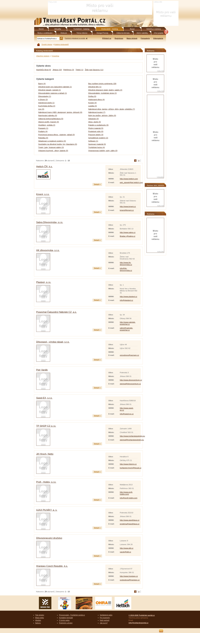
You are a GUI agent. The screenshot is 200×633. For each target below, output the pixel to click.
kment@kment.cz (127, 210)
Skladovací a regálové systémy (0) (52, 141)
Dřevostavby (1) (44, 96)
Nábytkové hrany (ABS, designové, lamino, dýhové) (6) (60, 112)
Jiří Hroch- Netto (44, 454)
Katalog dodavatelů (61, 45)
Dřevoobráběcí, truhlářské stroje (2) (102, 93)
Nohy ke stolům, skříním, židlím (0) (102, 115)
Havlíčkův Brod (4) (43, 70)
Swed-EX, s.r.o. (44, 398)
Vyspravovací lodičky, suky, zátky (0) (103, 151)
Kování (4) (92, 103)
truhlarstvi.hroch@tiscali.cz (130, 468)
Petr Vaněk (42, 370)
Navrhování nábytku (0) (47, 115)
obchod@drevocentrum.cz (130, 384)
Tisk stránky (39, 615)
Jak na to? (104, 623)
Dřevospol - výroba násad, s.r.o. (53, 342)
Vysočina (55, 56)
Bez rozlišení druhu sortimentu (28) (102, 84)
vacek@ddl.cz (125, 552)
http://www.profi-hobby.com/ (126, 493)
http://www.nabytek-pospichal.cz (128, 323)
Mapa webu (39, 618)
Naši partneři (104, 620)
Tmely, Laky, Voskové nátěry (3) (51, 147)
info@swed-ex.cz (127, 414)
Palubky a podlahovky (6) (98, 125)
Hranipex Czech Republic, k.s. (52, 566)
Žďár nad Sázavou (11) (94, 70)
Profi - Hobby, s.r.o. (46, 482)
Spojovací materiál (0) (97, 144)
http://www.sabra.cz (128, 232)
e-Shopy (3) (43, 99)
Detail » (97, 184)
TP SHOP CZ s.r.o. (46, 426)
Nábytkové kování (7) (96, 112)
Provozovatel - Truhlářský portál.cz (72, 615)
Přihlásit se (106, 38)
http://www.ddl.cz (126, 548)
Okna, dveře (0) (94, 122)
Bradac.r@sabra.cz (127, 236)
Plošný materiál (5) (95, 128)
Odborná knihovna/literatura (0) (50, 119)
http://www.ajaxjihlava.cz (129, 520)
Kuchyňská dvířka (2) (46, 106)
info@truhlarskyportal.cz (138, 623)
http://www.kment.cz (128, 206)
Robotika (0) (43, 138)
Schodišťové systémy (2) (98, 138)
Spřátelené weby (106, 615)
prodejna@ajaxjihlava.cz (129, 524)
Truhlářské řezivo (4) (96, 147)
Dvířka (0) (92, 96)
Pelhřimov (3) (68, 70)
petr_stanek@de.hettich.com (131, 182)
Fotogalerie (145, 38)
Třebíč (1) (79, 70)
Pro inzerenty (105, 618)
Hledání (38, 620)
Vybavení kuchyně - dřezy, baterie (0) (53, 151)
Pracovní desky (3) (95, 135)
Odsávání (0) (93, 119)
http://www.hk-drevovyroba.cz (126, 263)
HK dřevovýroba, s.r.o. (48, 250)
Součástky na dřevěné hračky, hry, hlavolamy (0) (57, 144)
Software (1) (93, 141)
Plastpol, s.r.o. (43, 282)
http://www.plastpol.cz (128, 296)
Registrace (119, 38)
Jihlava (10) (57, 70)
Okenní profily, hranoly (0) (48, 122)
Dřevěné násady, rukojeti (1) (49, 90)
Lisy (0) (41, 109)
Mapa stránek (132, 38)
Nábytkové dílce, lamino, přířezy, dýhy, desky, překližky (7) (111, 109)
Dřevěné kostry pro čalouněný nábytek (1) (55, 87)
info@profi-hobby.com (128, 498)
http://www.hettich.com (129, 179)
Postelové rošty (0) (95, 131)
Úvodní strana (47, 45)
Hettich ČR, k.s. (44, 166)
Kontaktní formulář (66, 618)
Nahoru (38, 623)
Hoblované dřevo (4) (96, 99)
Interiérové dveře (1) (46, 103)
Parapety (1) (43, 128)
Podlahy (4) (43, 131)
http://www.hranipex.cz (129, 576)
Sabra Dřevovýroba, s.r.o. (49, 222)
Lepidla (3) (92, 106)
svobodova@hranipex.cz (130, 580)
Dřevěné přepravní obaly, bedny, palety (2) (105, 90)
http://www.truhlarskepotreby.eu (132, 436)
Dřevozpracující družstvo (49, 538)
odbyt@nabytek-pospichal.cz (126, 329)
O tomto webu (64, 620)
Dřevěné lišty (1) (95, 87)
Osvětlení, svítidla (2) (46, 125)
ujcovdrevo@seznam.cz (129, 355)
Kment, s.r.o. (42, 194)
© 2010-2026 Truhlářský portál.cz (142, 615)
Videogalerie (158, 38)
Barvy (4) (42, 84)
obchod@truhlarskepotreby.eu (132, 440)
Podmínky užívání (65, 623)
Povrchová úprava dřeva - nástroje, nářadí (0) (56, 135)
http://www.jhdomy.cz (128, 464)
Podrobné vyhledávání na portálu (75, 38)
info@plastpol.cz (126, 300)
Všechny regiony (43, 56)
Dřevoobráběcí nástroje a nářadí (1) (52, 93)
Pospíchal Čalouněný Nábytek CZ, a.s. (56, 312)
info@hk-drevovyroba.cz (126, 269)
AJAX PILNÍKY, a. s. (46, 510)
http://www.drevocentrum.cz (131, 380)
